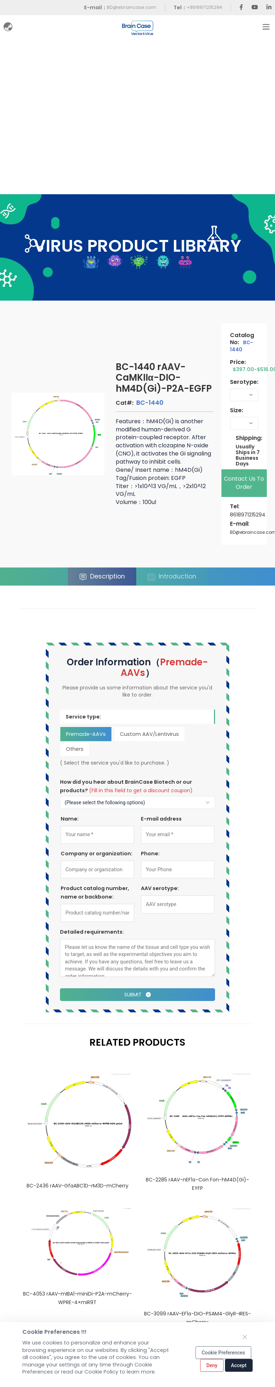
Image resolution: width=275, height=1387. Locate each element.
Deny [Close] (211, 1365)
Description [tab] (102, 576)
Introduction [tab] (172, 576)
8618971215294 (247, 514)
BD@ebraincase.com (131, 7)
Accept (239, 1365)
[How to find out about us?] (137, 802)
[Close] (245, 1337)
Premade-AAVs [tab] (86, 734)
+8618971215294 (204, 7)
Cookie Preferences (223, 1352)
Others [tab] (74, 748)
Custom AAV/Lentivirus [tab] (149, 734)
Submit (137, 994)
